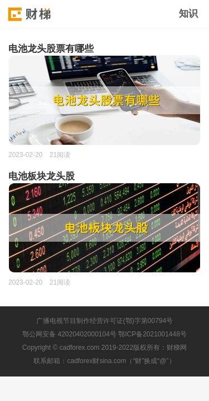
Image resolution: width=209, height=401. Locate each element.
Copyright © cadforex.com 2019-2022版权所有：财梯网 (104, 347)
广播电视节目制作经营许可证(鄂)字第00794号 (104, 321)
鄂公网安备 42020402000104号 (69, 334)
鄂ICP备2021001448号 (152, 334)
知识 (188, 13)
